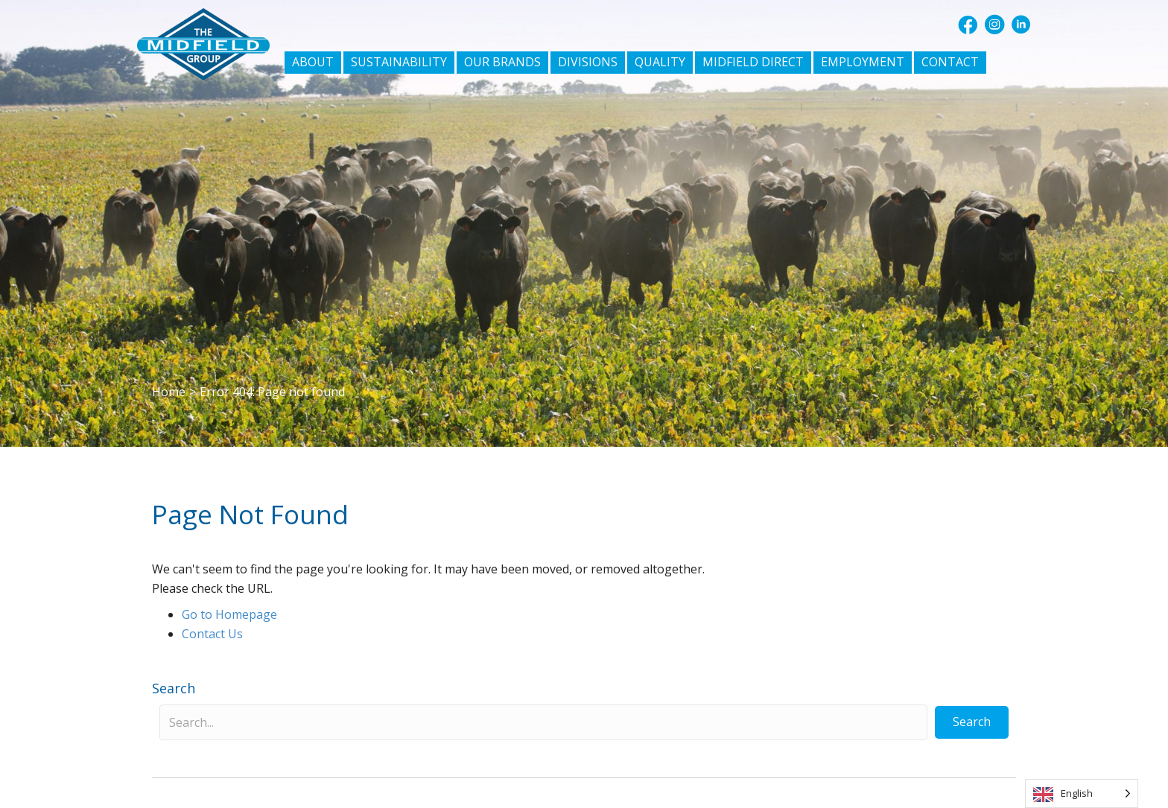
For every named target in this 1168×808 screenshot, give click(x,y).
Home (168, 392)
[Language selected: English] (1081, 793)
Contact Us (212, 634)
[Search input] (543, 722)
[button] (967, 24)
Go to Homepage (229, 614)
